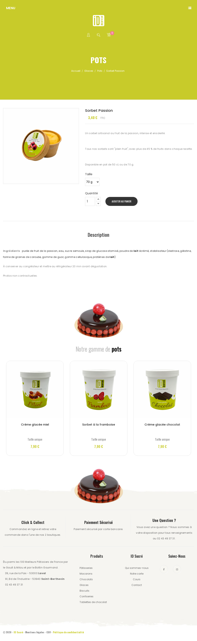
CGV (48, 632)
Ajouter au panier (121, 201)
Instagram (177, 569)
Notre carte (136, 573)
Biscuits (84, 590)
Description (98, 234)
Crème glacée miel (35, 425)
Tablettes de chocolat (93, 602)
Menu (10, 8)
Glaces (84, 585)
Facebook (164, 569)
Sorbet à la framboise (98, 425)
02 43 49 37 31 (14, 584)
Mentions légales (34, 632)
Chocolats (86, 579)
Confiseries (86, 596)
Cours (136, 579)
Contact (136, 585)
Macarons (86, 573)
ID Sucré (18, 632)
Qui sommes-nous (137, 568)
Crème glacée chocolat (162, 425)
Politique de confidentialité (68, 632)
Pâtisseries (86, 568)
